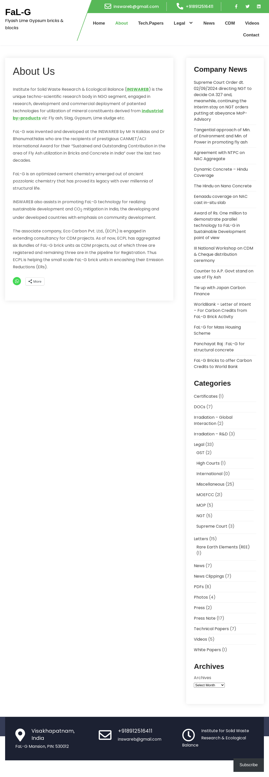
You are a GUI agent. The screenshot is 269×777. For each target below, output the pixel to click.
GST (200, 453)
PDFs (199, 587)
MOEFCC (205, 495)
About (121, 23)
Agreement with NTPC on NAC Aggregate (219, 156)
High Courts (208, 463)
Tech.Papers (151, 23)
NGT (200, 516)
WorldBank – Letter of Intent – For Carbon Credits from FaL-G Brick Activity (222, 310)
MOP (201, 505)
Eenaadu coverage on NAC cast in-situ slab (221, 199)
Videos (252, 23)
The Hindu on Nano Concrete (223, 186)
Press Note (205, 618)
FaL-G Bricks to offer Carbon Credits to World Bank (223, 363)
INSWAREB (138, 89)
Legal (179, 23)
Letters (201, 539)
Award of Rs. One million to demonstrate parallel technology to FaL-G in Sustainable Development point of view (220, 225)
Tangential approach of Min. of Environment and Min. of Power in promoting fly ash (222, 136)
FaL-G (18, 12)
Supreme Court (211, 526)
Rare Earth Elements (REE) (223, 547)
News (209, 23)
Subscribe (249, 765)
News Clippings (209, 576)
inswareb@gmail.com (136, 6)
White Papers (207, 650)
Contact (251, 35)
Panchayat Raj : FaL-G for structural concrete (219, 347)
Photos (201, 597)
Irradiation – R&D (211, 434)
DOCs (199, 407)
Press (199, 608)
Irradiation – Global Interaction (213, 420)
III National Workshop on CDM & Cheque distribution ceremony (223, 254)
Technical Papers (211, 629)
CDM (230, 23)
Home (99, 23)
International (209, 474)
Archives (202, 678)
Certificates (206, 396)
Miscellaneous (210, 484)
